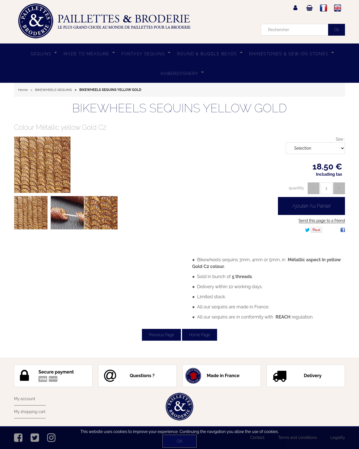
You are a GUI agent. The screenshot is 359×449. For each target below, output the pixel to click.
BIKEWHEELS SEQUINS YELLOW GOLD (179, 108)
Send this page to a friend (322, 220)
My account (24, 399)
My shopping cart (29, 411)
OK (179, 441)
